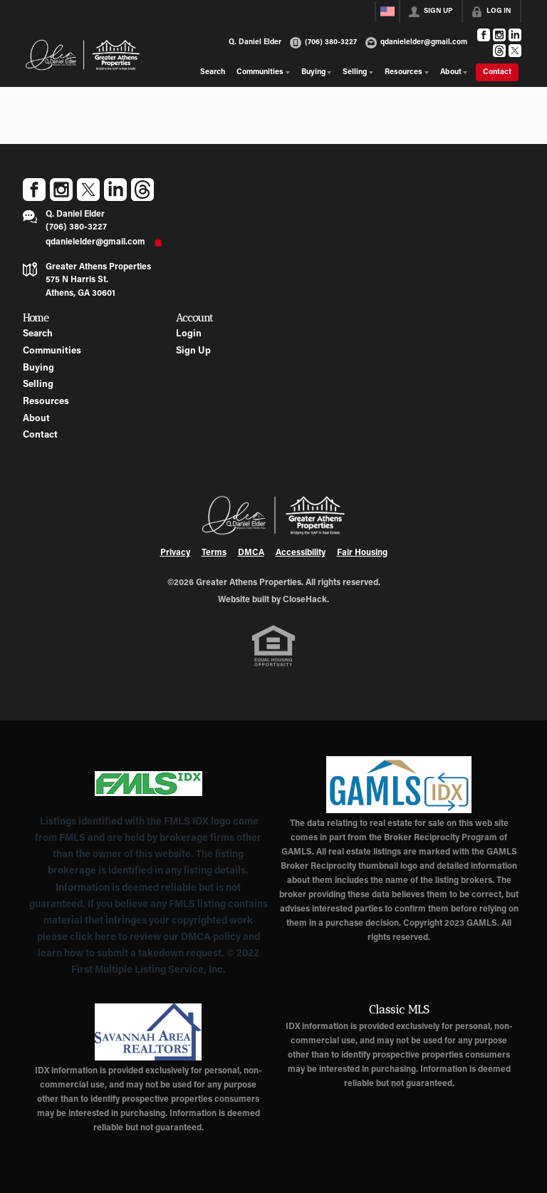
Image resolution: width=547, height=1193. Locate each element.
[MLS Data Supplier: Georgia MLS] (398, 785)
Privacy (175, 553)
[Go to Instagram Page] (499, 35)
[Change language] (387, 11)
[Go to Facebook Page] (483, 35)
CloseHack (305, 600)
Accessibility (300, 553)
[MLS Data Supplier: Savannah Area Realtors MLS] (148, 1032)
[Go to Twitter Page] (515, 50)
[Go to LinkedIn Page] (515, 35)
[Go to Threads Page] (499, 50)
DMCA (251, 553)
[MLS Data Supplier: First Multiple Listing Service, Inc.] (148, 783)
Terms (214, 553)
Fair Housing (362, 553)
